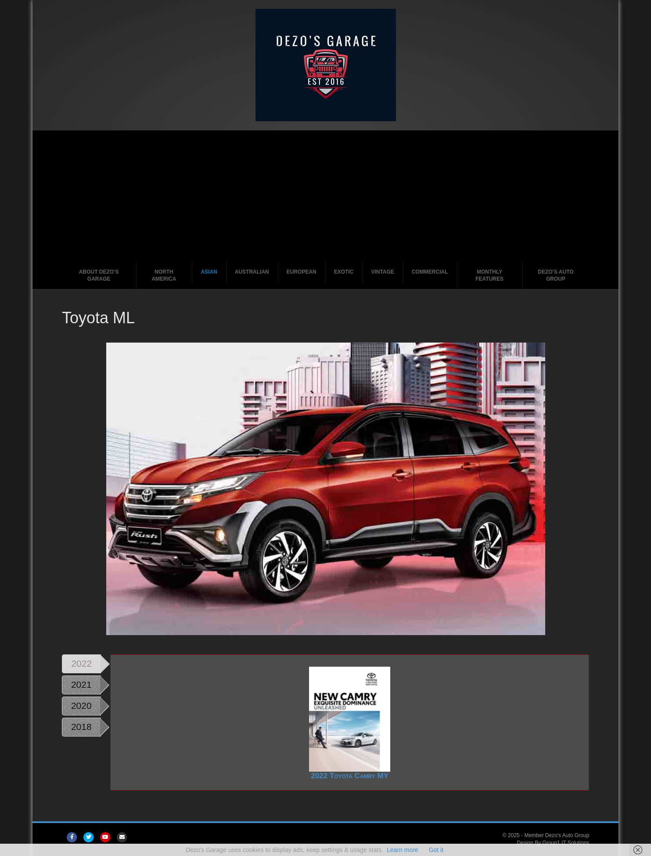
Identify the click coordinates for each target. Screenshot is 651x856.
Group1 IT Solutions (566, 843)
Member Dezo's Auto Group (556, 835)
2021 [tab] (81, 684)
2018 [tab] (81, 727)
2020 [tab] (81, 706)
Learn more (402, 849)
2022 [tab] (81, 663)
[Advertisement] (325, 196)
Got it (436, 849)
